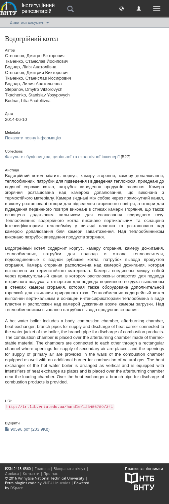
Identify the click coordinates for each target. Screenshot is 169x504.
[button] (121, 8)
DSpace (16, 487)
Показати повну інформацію (33, 137)
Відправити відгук (69, 468)
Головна (42, 468)
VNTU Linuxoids (56, 482)
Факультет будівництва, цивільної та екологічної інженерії (62, 156)
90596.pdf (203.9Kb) (27, 429)
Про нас (50, 473)
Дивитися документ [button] (29, 22)
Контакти (31, 473)
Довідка (12, 473)
